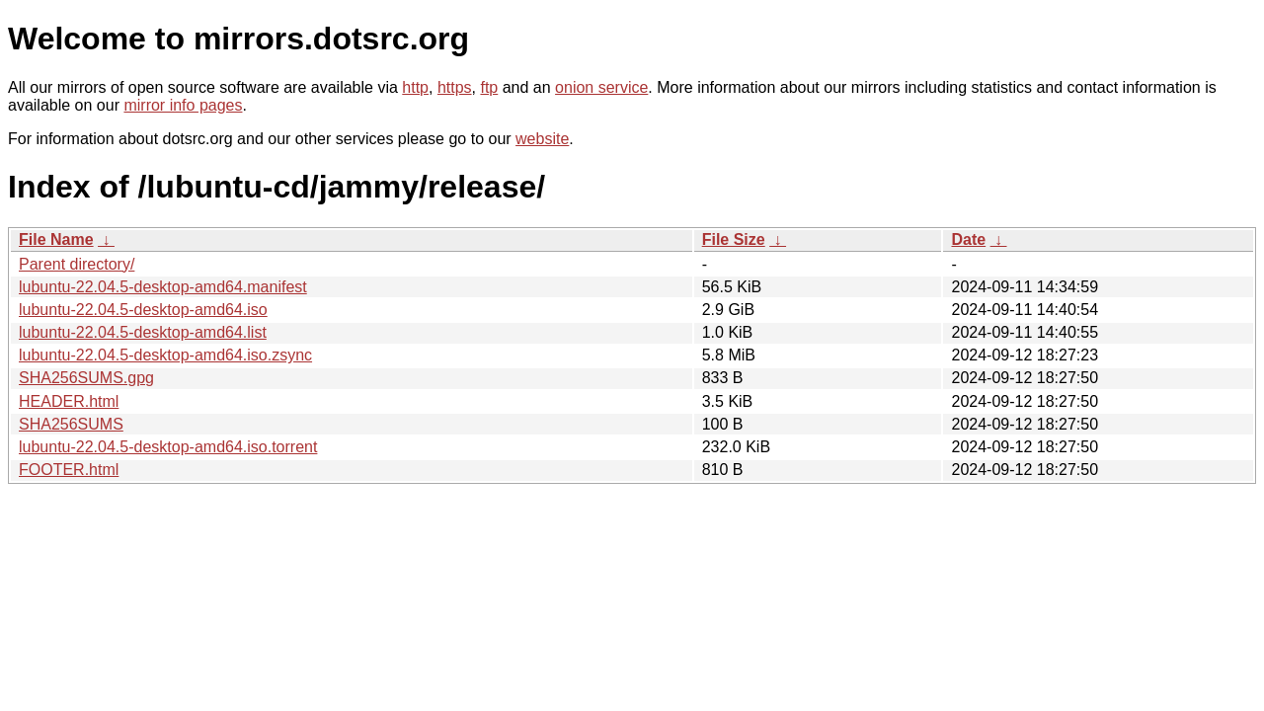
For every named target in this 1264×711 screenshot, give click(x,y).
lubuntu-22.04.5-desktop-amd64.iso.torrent (168, 446)
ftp (489, 87)
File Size (733, 239)
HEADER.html (68, 401)
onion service (601, 87)
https (454, 87)
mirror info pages (182, 105)
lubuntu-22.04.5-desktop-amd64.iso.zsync (165, 355)
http (415, 87)
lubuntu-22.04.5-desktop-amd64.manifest (163, 286)
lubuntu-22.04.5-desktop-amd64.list (143, 332)
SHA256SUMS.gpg (86, 377)
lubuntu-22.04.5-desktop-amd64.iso (143, 309)
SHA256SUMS (71, 424)
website (542, 138)
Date (968, 239)
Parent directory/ (76, 264)
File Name (56, 239)
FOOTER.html (68, 469)
